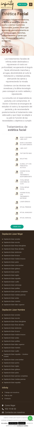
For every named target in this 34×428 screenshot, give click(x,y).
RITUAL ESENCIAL (25, 218)
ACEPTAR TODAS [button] (13, 423)
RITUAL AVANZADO (26, 212)
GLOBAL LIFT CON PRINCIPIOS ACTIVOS (25, 165)
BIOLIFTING (23, 159)
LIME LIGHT (23, 148)
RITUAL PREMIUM (25, 207)
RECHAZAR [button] (22, 423)
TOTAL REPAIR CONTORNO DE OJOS (24, 182)
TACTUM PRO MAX (26, 153)
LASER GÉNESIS (25, 201)
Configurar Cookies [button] (22, 425)
